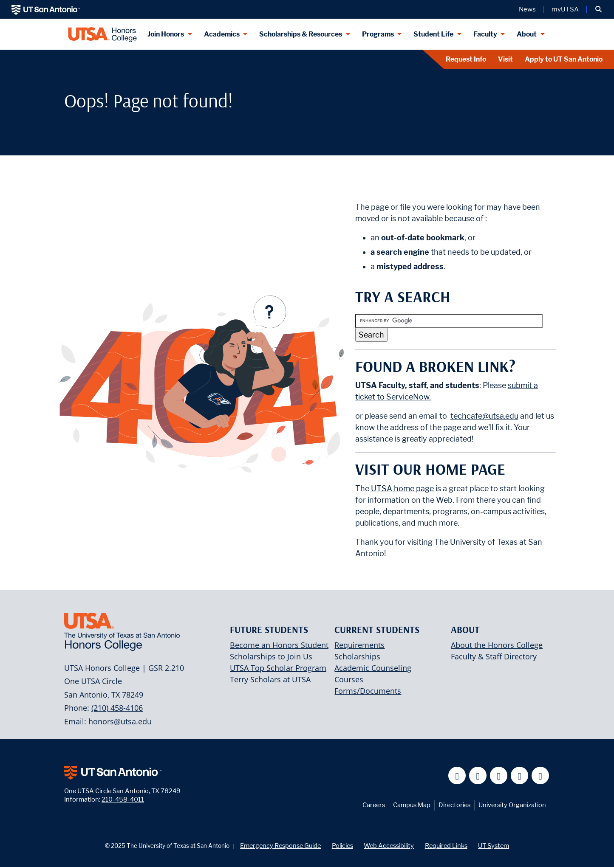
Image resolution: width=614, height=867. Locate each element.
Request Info (466, 59)
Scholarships (357, 656)
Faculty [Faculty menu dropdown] (485, 34)
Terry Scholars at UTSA (270, 679)
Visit (505, 59)
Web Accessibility (389, 845)
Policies (342, 845)
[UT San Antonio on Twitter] (478, 775)
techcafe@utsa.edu (484, 415)
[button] (598, 9)
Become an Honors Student (279, 645)
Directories (454, 804)
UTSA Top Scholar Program (278, 668)
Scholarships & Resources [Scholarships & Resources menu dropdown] (300, 34)
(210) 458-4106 (117, 708)
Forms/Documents (367, 691)
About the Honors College (497, 645)
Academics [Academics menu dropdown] (222, 34)
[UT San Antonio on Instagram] (540, 775)
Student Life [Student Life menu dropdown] (433, 34)
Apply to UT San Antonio (564, 59)
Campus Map (411, 804)
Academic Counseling (372, 668)
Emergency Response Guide (280, 845)
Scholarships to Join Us (271, 656)
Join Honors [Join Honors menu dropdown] (165, 34)
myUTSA (565, 9)
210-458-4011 (123, 799)
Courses (348, 679)
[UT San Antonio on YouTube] (498, 775)
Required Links (446, 845)
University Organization (512, 804)
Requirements (359, 645)
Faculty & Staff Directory (494, 656)
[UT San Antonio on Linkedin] (519, 775)
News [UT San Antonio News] (527, 9)
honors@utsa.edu (120, 721)
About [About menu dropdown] (527, 34)
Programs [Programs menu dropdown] (378, 34)
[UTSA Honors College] (102, 34)
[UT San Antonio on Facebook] (457, 775)
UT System (493, 845)
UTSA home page (402, 488)
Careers (373, 804)
